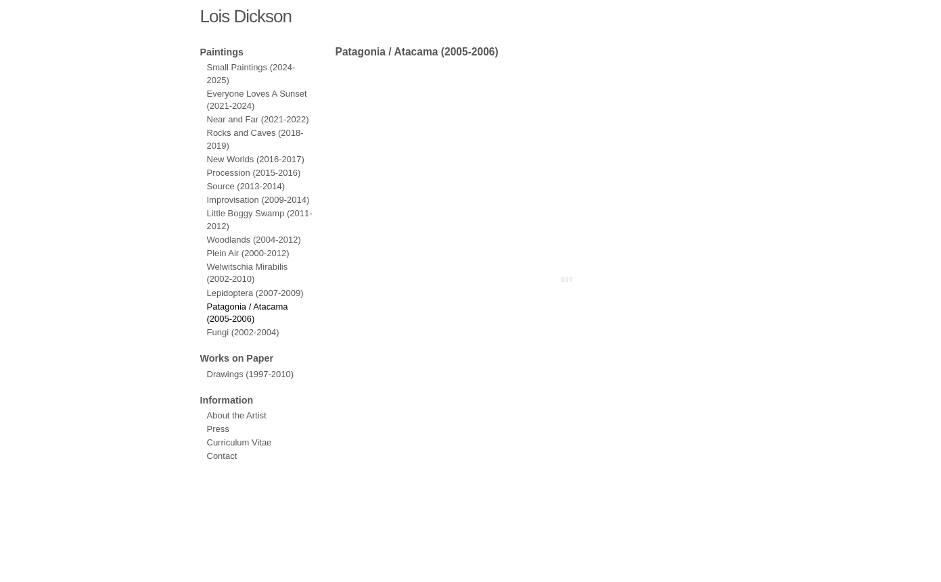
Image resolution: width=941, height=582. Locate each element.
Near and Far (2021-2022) (258, 119)
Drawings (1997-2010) (250, 374)
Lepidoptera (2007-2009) (255, 293)
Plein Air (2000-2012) (248, 253)
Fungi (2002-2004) (243, 332)
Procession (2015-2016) (254, 173)
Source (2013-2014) (246, 186)
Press (218, 429)
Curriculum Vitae (239, 442)
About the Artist (237, 415)
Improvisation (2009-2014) (258, 200)
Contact (222, 456)
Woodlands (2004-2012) (254, 240)
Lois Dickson (246, 16)
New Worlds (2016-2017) (255, 159)
